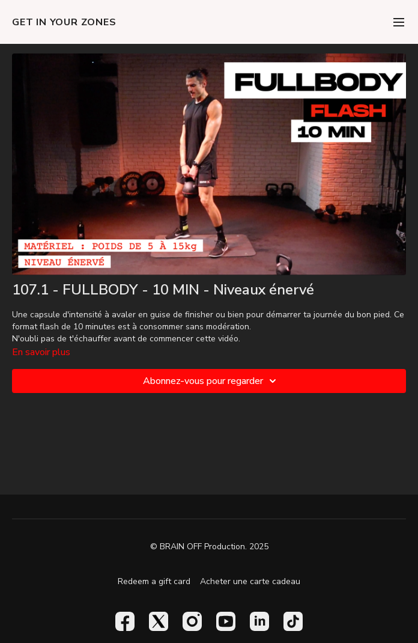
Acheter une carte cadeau (250, 581)
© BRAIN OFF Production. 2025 (209, 547)
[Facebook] (125, 621)
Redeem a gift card (154, 581)
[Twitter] (158, 621)
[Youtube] (225, 621)
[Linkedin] (259, 621)
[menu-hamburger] (399, 21)
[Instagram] (192, 621)
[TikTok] (293, 621)
